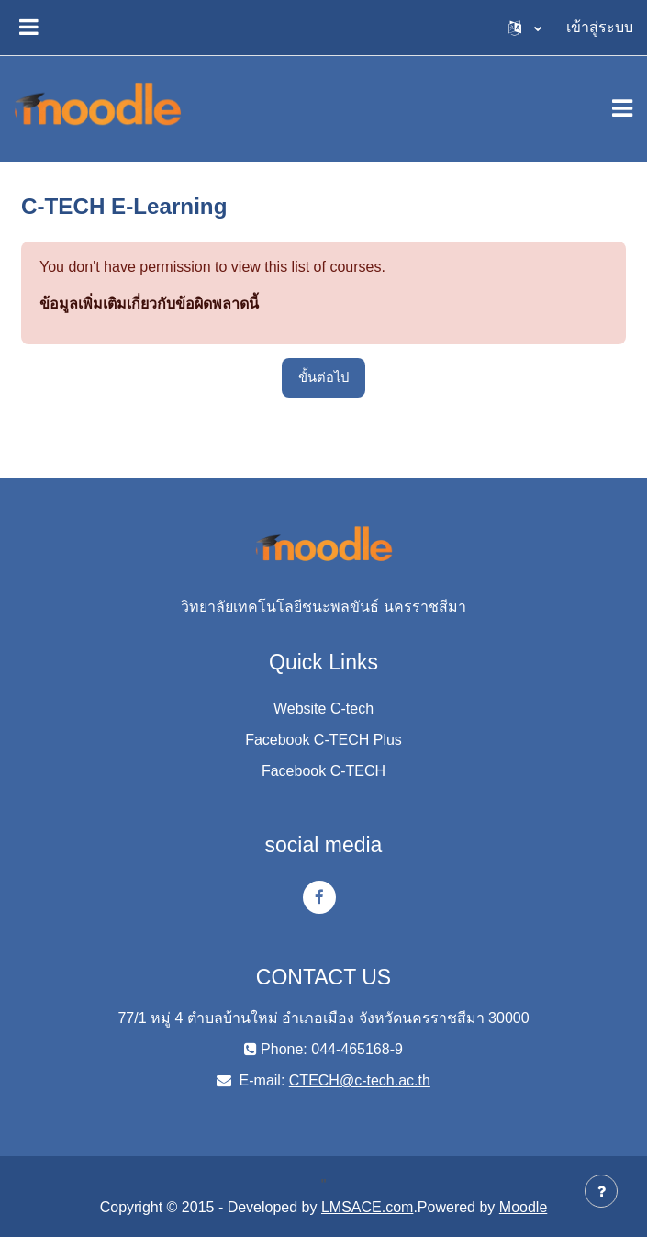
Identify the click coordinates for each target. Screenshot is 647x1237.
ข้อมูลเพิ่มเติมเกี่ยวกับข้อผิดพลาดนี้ (149, 303)
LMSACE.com (367, 1207)
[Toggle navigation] (622, 108)
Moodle (523, 1207)
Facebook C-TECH (323, 771)
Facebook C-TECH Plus (323, 740)
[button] (525, 27)
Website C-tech (323, 708)
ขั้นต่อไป (323, 377)
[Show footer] (601, 1191)
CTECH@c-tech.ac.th (359, 1080)
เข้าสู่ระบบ (599, 27)
